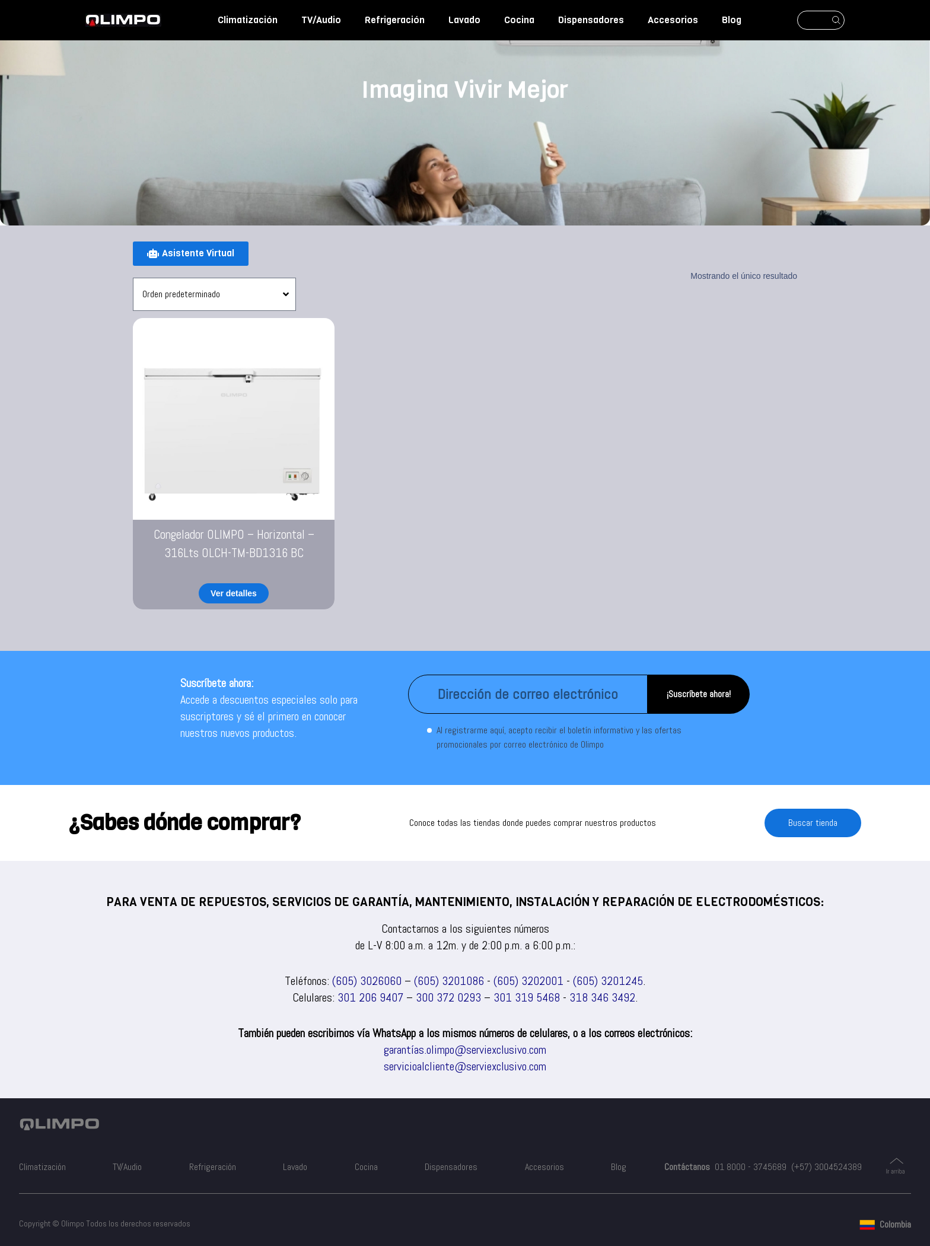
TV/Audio (321, 20)
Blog (731, 20)
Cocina (519, 20)
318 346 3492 (602, 997)
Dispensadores (591, 20)
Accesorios (673, 20)
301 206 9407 (370, 997)
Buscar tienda (812, 822)
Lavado (464, 20)
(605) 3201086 (449, 980)
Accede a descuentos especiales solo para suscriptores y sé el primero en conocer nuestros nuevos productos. (269, 716)
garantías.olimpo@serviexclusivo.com (465, 1049)
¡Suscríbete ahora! (699, 694)
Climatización (248, 20)
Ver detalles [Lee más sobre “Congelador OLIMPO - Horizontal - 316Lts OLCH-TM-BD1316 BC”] (234, 593)
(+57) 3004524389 (826, 1167)
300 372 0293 (448, 997)
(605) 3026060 (367, 980)
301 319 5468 (526, 997)
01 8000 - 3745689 (750, 1167)
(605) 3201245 (608, 980)
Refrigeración (395, 20)
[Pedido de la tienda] (214, 294)
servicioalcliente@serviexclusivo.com (465, 1066)
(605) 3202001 (528, 980)
